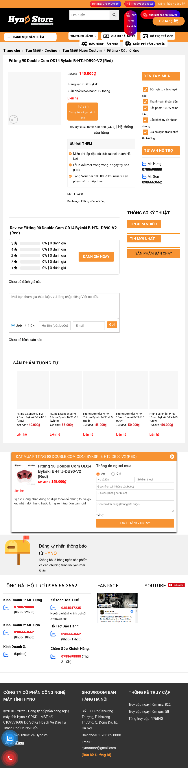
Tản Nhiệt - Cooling (41, 50)
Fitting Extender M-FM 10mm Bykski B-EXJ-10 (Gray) (130, 417)
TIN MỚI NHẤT (142, 238)
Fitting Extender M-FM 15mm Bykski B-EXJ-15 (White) (64, 417)
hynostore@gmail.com (99, 748)
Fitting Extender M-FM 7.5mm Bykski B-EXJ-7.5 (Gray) (31, 417)
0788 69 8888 (110, 735)
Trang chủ (11, 50)
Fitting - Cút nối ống (123, 50)
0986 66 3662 (61, 585)
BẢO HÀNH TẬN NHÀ (99, 44)
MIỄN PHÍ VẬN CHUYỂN (145, 44)
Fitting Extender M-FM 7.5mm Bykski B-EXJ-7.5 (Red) (98, 417)
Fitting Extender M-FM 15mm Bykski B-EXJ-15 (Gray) (163, 417)
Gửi (112, 324)
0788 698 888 (97, 127)
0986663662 (152, 182)
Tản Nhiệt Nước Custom (82, 50)
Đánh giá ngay (96, 257)
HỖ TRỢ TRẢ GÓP (158, 36)
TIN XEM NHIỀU (143, 224)
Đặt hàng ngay (135, 523)
